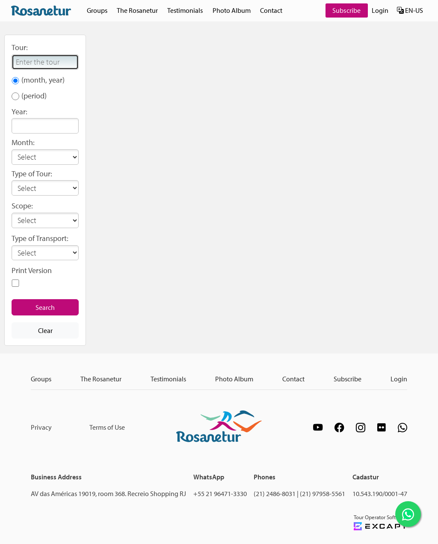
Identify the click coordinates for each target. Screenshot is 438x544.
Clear (45, 330)
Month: (23, 142)
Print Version (32, 270)
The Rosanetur (137, 10)
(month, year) (43, 80)
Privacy (41, 427)
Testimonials (185, 10)
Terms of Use (107, 427)
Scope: (22, 206)
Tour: (20, 47)
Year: (19, 111)
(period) (34, 96)
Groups (97, 10)
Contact (271, 10)
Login (380, 10)
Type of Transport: (40, 238)
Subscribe (346, 10)
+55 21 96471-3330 (220, 493)
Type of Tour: (32, 173)
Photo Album (232, 10)
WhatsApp (208, 477)
